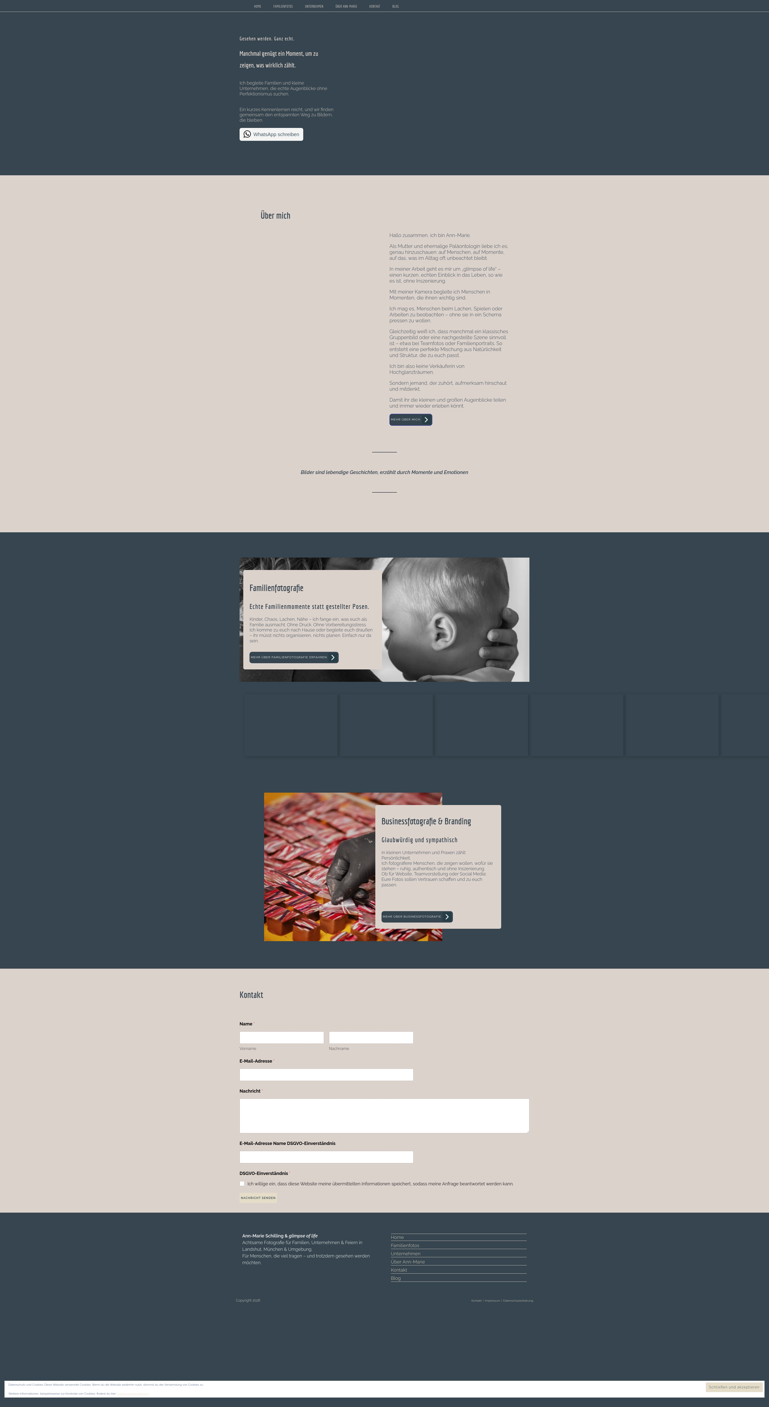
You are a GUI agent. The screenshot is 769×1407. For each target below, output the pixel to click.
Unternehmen (405, 1336)
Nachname (339, 1131)
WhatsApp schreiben (276, 134)
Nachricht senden (261, 1282)
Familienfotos (404, 1328)
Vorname (248, 1131)
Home (397, 1320)
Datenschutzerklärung (132, 1393)
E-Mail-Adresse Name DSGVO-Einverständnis (287, 1226)
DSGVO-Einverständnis (265, 1256)
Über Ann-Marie (407, 1344)
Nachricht (251, 1174)
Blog (395, 1361)
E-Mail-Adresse (257, 1144)
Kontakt (398, 1353)
